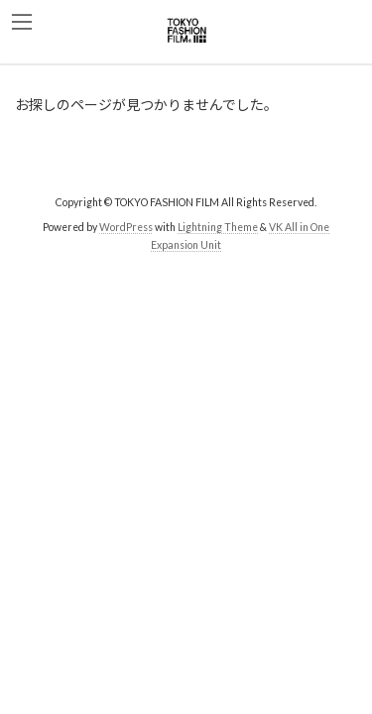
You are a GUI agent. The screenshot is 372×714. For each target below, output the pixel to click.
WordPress (126, 227)
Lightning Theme (218, 227)
